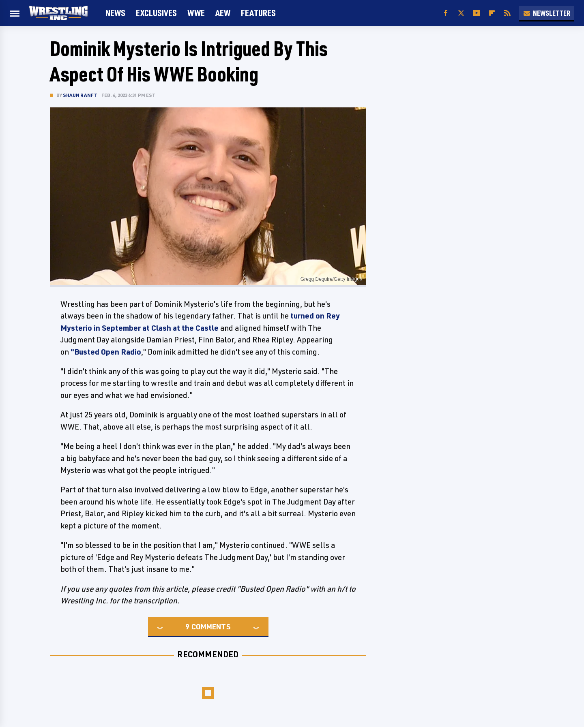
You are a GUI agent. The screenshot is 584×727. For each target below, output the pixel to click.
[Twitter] (461, 13)
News (115, 12)
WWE (196, 12)
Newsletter (546, 13)
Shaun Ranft (80, 95)
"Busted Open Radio (105, 352)
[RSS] (507, 13)
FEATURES (258, 12)
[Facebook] (445, 13)
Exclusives (156, 12)
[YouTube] (476, 13)
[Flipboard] (492, 13)
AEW (222, 12)
